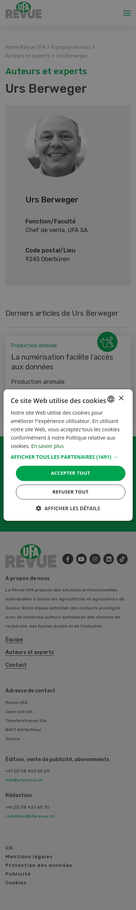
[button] (68, 457)
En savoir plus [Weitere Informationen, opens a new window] (47, 446)
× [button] (121, 398)
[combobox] (111, 399)
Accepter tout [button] (70, 473)
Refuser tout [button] (70, 491)
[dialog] (67, 455)
